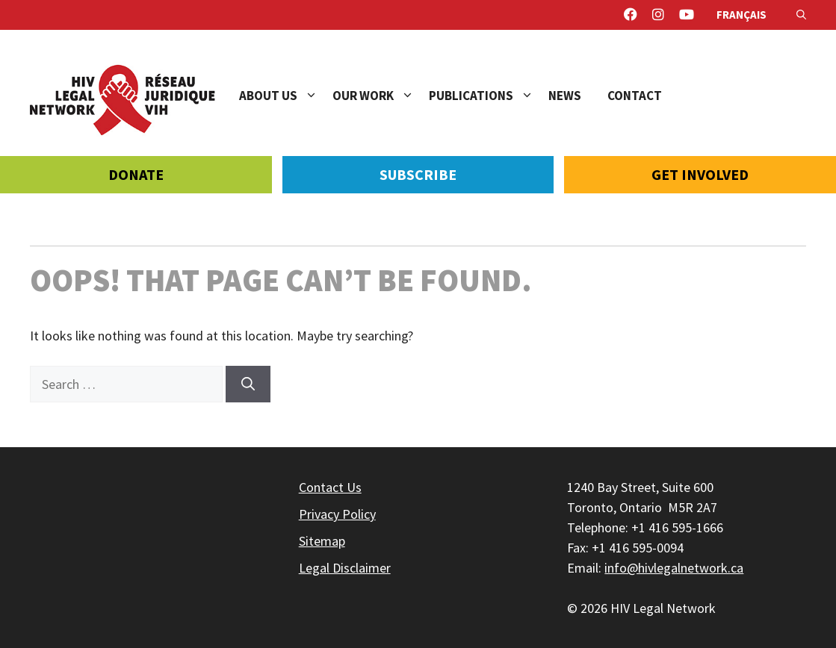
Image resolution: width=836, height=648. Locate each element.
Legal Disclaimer (345, 567)
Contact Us (330, 487)
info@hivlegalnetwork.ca (673, 567)
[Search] (248, 384)
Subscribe (418, 174)
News (564, 95)
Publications (488, 95)
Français (741, 14)
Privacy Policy (337, 514)
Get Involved (700, 174)
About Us (285, 95)
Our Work (380, 95)
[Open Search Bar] (801, 15)
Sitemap (322, 540)
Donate (136, 174)
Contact (634, 95)
